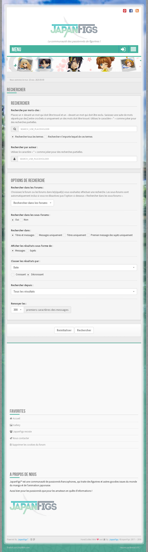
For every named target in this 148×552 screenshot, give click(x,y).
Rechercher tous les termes (29, 136)
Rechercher (84, 330)
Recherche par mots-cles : (25, 110)
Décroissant (37, 274)
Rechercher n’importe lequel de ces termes (70, 136)
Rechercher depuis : (22, 285)
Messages (20, 250)
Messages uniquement (50, 235)
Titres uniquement (76, 235)
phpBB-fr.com (23, 547)
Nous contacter (19, 438)
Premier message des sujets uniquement (112, 235)
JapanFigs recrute (21, 431)
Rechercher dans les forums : (27, 187)
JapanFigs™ (23, 539)
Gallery (15, 425)
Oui (17, 219)
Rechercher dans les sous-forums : (30, 215)
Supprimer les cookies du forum (27, 444)
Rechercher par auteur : (24, 147)
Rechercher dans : (21, 230)
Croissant (21, 274)
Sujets (33, 250)
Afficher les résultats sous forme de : (32, 246)
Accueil (15, 418)
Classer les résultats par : (25, 261)
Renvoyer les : (19, 303)
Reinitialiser (64, 330)
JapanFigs (114, 539)
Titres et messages (24, 235)
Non (26, 219)
